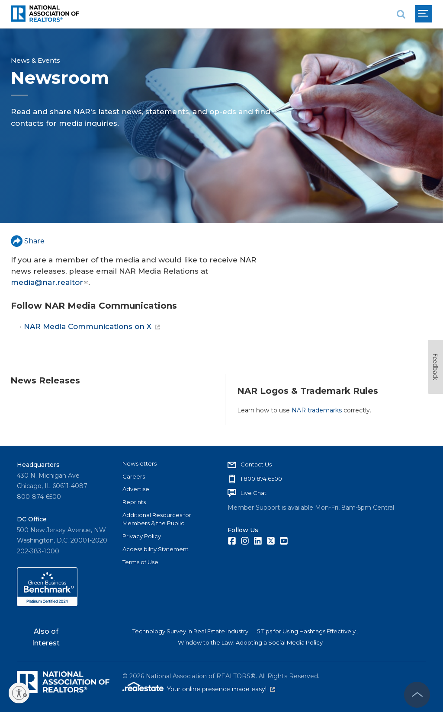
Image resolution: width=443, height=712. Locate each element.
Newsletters (139, 463)
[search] (401, 14)
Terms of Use (140, 562)
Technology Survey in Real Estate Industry (190, 631)
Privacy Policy (141, 536)
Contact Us (256, 464)
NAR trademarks (317, 410)
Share (28, 241)
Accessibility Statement (155, 549)
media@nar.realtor (49, 282)
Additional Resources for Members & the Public (156, 519)
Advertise (135, 488)
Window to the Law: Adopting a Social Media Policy (250, 642)
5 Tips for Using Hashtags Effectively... (308, 631)
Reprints (134, 501)
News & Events (35, 60)
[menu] (423, 13)
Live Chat (253, 492)
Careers (133, 476)
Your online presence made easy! (221, 689)
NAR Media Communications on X (92, 326)
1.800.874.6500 (261, 478)
